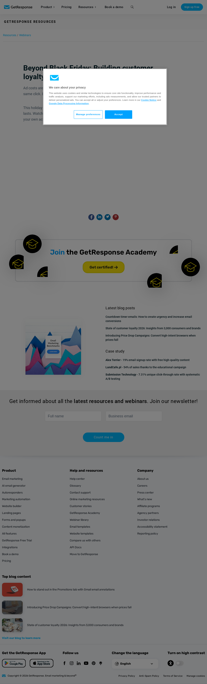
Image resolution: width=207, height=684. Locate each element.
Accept (118, 114)
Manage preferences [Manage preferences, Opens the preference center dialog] (88, 114)
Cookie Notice (148, 100)
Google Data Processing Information (69, 103)
